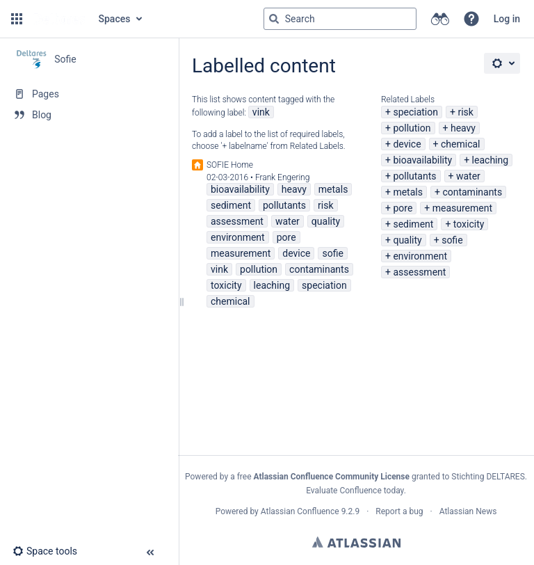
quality (407, 240)
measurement (462, 208)
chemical (460, 144)
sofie (452, 240)
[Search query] (340, 19)
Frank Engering (282, 177)
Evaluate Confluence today (354, 490)
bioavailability (422, 160)
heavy (463, 128)
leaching (490, 160)
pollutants (414, 176)
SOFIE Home (230, 165)
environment (420, 256)
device (407, 144)
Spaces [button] (115, 18)
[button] (16, 19)
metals (408, 192)
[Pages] (89, 93)
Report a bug (399, 511)
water (468, 176)
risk (465, 112)
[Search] (274, 18)
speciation (415, 112)
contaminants (472, 192)
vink (261, 112)
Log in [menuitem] (507, 18)
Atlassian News (468, 511)
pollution (411, 128)
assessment (419, 272)
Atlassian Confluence (300, 511)
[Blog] (89, 114)
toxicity (469, 224)
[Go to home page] (59, 19)
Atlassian (356, 542)
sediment (413, 224)
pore (402, 208)
